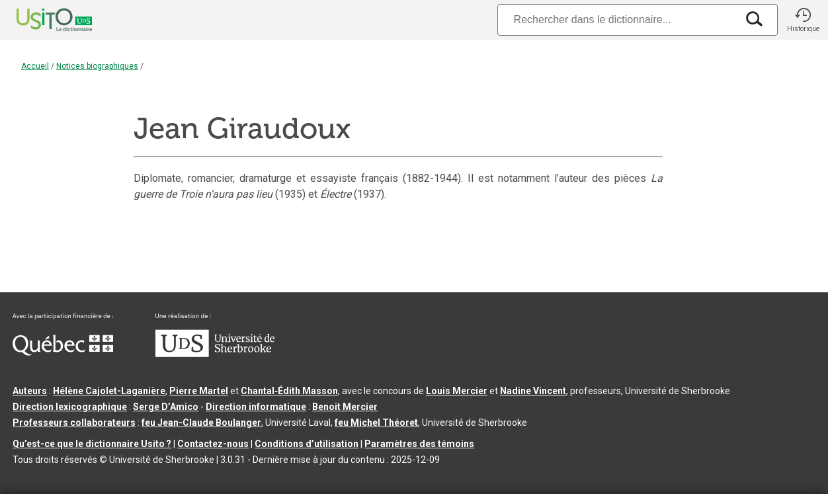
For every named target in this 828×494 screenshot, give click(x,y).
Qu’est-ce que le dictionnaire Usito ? (92, 443)
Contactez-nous (213, 443)
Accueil (35, 66)
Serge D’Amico (165, 406)
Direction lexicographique (70, 406)
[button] (803, 20)
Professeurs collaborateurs (74, 422)
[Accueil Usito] (39, 20)
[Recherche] (617, 19)
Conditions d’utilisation (306, 443)
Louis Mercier (456, 391)
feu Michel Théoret (376, 422)
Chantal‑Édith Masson (289, 391)
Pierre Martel (198, 391)
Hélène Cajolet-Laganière (109, 391)
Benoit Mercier (345, 406)
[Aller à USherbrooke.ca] (214, 354)
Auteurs (30, 391)
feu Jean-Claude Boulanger (201, 422)
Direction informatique (256, 406)
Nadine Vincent (533, 391)
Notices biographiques (97, 66)
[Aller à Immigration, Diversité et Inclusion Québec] (63, 352)
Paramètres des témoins (419, 443)
